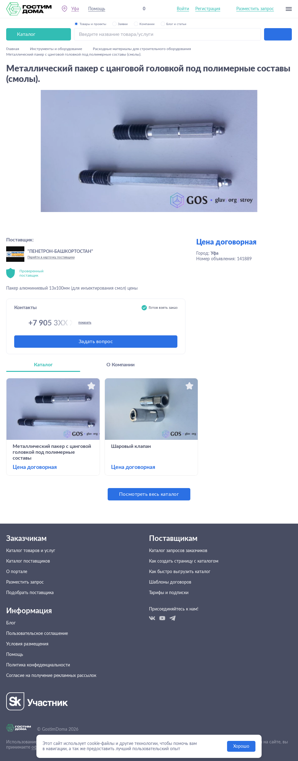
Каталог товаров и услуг (30, 551)
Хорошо (241, 746)
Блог (11, 623)
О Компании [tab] (120, 364)
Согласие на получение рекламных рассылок (51, 676)
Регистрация (207, 9)
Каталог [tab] (43, 364)
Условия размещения (27, 644)
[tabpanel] (149, 439)
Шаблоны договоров (170, 582)
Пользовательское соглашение (37, 633)
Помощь (96, 9)
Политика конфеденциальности (38, 665)
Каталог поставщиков (28, 561)
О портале (16, 572)
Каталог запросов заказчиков (178, 551)
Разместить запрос (255, 9)
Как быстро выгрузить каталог (179, 572)
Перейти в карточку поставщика (51, 257)
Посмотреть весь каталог (149, 494)
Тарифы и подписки (168, 593)
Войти (183, 9)
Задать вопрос (96, 341)
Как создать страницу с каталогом (183, 561)
